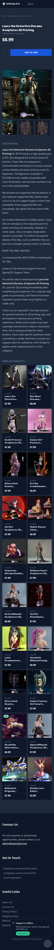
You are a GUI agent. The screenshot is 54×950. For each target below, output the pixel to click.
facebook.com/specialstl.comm (20, 868)
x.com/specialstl (12, 877)
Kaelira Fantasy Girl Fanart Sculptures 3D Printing (38, 703)
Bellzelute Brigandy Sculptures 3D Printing (13, 790)
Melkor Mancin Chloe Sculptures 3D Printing (38, 528)
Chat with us (23, 933)
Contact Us (8, 907)
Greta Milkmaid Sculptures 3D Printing (13, 616)
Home (4, 16)
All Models (13, 16)
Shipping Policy (10, 916)
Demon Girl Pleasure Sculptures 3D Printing (38, 441)
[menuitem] (9, 127)
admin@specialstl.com (14, 843)
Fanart (29, 16)
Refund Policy (9, 920)
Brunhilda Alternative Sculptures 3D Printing (13, 746)
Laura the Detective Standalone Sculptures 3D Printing (13, 398)
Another (22, 16)
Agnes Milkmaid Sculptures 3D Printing (38, 746)
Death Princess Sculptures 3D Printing (13, 441)
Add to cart (31, 52)
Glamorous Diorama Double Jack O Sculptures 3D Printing (13, 572)
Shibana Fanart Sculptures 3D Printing (38, 572)
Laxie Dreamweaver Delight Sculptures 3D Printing (13, 659)
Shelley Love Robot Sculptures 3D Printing (38, 790)
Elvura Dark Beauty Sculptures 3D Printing (13, 703)
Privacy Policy (9, 911)
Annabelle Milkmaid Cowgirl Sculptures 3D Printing (39, 659)
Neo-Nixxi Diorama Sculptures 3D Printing (38, 398)
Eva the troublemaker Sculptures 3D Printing (38, 485)
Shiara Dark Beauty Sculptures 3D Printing (13, 485)
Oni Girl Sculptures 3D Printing (13, 528)
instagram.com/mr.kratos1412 (19, 873)
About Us (7, 902)
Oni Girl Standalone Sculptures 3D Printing (38, 616)
